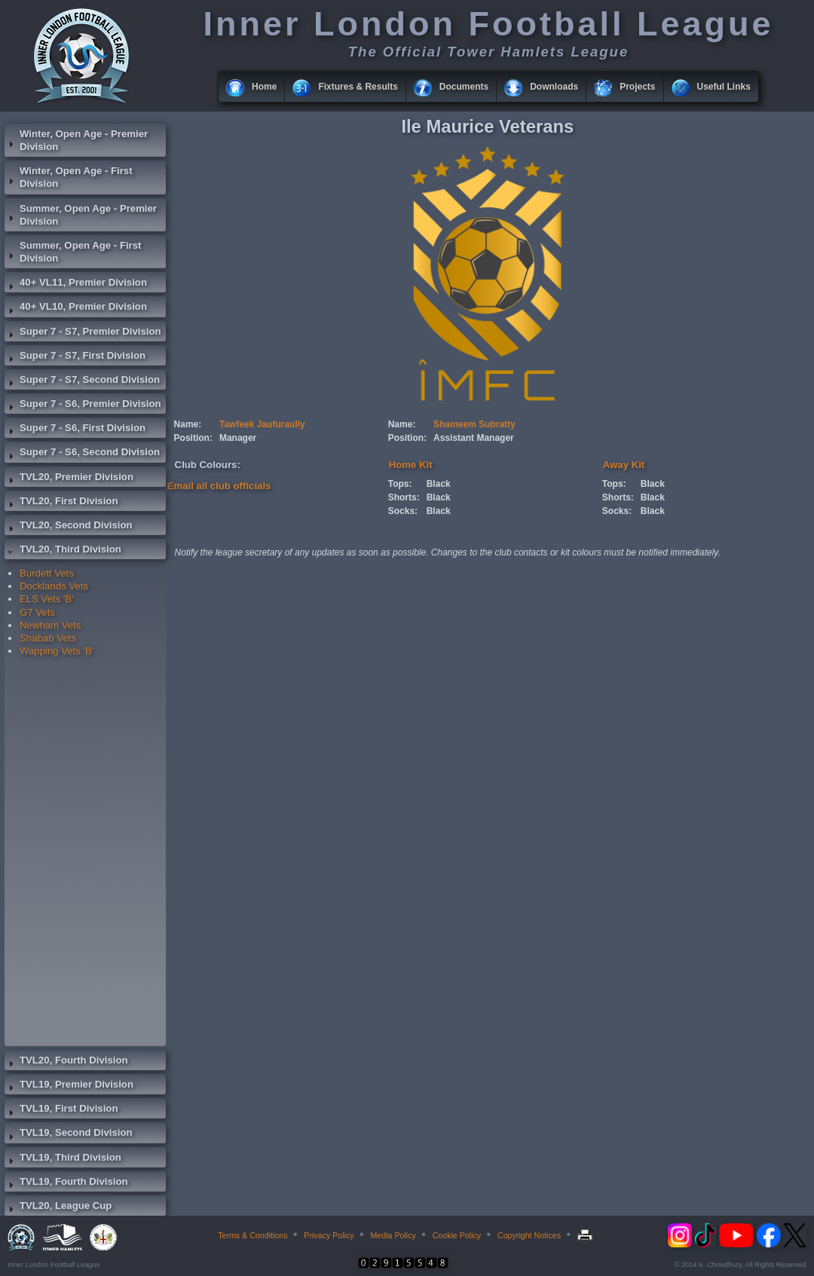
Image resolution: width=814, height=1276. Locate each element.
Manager (237, 438)
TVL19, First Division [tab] (61, 1110)
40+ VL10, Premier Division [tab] (76, 308)
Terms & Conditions (252, 1235)
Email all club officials (219, 485)
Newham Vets (50, 625)
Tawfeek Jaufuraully (262, 424)
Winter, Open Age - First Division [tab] (69, 177)
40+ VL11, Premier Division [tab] (76, 284)
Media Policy (392, 1235)
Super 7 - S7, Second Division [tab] (82, 381)
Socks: (403, 511)
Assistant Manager (473, 438)
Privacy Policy (328, 1235)
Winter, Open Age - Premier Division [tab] (76, 140)
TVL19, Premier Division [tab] (69, 1086)
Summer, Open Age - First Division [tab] (73, 252)
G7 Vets (37, 612)
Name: (188, 424)
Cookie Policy (457, 1235)
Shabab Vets (48, 638)
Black (439, 484)
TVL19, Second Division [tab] (69, 1134)
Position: (193, 438)
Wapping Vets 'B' (56, 650)
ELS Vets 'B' (47, 598)
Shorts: (404, 497)
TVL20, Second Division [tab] (69, 526)
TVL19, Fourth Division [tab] (66, 1183)
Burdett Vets (47, 573)
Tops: (400, 484)
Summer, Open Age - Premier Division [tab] (81, 215)
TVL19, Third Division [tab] (63, 1159)
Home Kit (411, 464)
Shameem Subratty (474, 424)
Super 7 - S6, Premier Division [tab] (83, 405)
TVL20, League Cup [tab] (58, 1207)
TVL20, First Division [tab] (61, 502)
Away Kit (623, 464)
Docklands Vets (54, 586)
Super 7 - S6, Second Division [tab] (82, 453)
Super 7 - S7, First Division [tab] (75, 357)
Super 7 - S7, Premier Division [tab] (83, 333)
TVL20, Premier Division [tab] (69, 478)
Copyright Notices (529, 1235)
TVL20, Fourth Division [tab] (66, 1061)
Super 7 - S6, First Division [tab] (75, 429)
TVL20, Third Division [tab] (63, 550)
